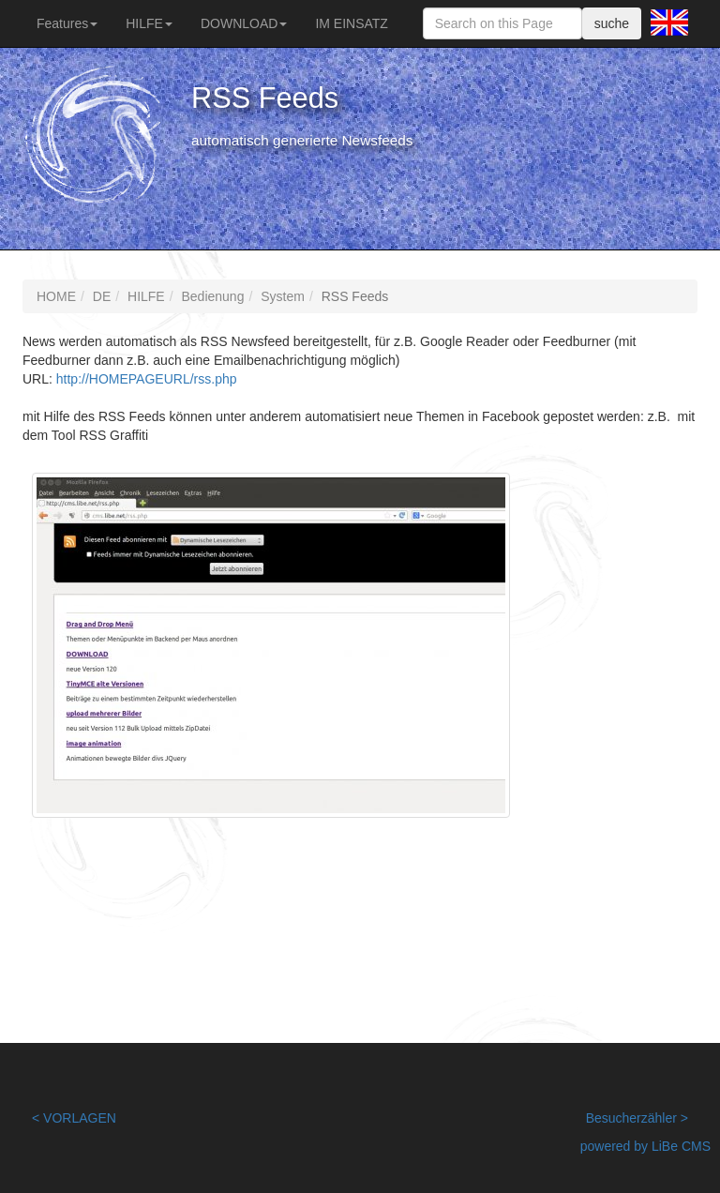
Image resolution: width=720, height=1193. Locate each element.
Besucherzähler (631, 1117)
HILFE (149, 23)
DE (102, 296)
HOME (56, 296)
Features (67, 23)
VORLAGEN (79, 1117)
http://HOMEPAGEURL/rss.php (146, 378)
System (283, 296)
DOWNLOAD (244, 23)
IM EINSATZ (351, 23)
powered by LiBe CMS (645, 1146)
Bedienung (212, 296)
